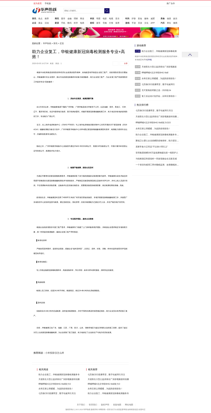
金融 (69, 18)
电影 (105, 18)
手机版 (48, 3)
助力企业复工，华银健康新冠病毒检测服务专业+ (158, 134)
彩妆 (140, 18)
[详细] (149, 60)
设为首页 (38, 3)
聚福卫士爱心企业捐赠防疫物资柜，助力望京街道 (158, 140)
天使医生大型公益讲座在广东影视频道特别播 (59, 379)
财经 (92, 23)
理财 (76, 18)
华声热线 (47, 43)
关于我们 (81, 405)
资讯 (34, 18)
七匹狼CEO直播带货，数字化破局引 (158, 84)
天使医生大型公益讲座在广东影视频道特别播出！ (158, 116)
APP (153, 23)
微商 (175, 23)
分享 (126, 63)
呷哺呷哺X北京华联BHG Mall (155, 72)
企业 (34, 23)
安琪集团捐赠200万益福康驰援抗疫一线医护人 (157, 152)
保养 (117, 23)
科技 (92, 18)
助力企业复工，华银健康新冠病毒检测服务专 (59, 374)
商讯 (57, 18)
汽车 (163, 23)
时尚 (127, 18)
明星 (98, 18)
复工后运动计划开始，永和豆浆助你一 (159, 96)
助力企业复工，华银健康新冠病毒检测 (159, 51)
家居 (57, 23)
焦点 (40, 18)
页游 (140, 23)
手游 (134, 23)
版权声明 (105, 405)
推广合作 (172, 4)
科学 (76, 23)
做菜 (169, 18)
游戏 (127, 23)
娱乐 (175, 18)
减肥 (153, 18)
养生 (169, 23)
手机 (63, 23)
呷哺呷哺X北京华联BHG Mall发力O (54, 384)
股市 (63, 18)
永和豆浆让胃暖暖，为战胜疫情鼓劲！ (55, 388)
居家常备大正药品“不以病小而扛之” (152, 146)
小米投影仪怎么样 (54, 353)
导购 (105, 23)
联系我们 (93, 405)
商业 (82, 18)
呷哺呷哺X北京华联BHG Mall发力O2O (153, 122)
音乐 (117, 18)
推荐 (47, 18)
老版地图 (117, 405)
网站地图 (129, 405)
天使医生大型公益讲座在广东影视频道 (159, 67)
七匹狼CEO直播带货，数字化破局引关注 (57, 393)
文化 (146, 23)
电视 (111, 18)
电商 (82, 23)
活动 (47, 23)
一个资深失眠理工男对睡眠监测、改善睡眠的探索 (158, 165)
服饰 (146, 18)
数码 (69, 23)
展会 (40, 23)
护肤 (134, 18)
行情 (111, 23)
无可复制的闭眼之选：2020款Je (156, 90)
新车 (98, 23)
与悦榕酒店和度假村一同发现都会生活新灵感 (156, 159)
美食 (163, 18)
